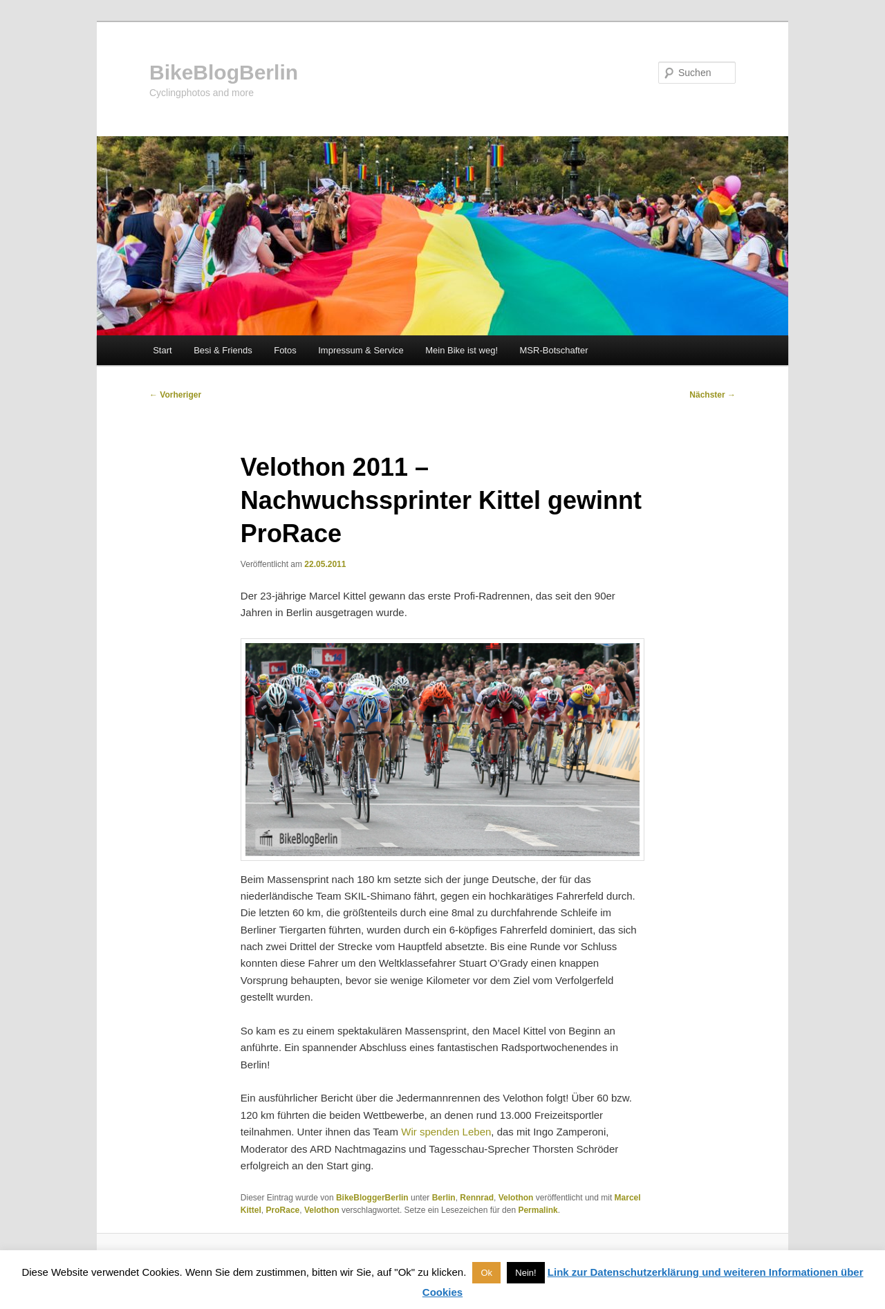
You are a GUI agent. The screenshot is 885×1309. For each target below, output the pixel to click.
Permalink (537, 1210)
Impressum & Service (361, 350)
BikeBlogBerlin (223, 72)
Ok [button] (486, 1273)
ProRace (283, 1210)
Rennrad (477, 1198)
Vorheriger (175, 395)
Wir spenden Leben (446, 1132)
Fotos (285, 350)
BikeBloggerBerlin (372, 1198)
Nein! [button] (525, 1273)
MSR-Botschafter (554, 350)
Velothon (516, 1198)
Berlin (444, 1198)
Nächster (712, 395)
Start (162, 350)
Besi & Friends (223, 350)
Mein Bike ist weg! (461, 350)
